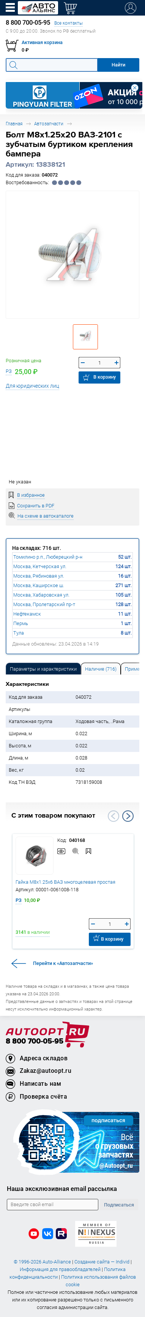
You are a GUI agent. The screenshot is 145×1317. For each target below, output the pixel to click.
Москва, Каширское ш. (38, 585)
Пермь (20, 623)
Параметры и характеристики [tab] (43, 669)
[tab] (43, 668)
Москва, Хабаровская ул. (41, 595)
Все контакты (68, 23)
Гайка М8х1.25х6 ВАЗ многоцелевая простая (65, 882)
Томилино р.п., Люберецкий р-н (47, 557)
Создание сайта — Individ (101, 1262)
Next (128, 816)
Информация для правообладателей (60, 1269)
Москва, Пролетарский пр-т (44, 604)
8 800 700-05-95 (34, 1041)
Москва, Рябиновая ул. (38, 576)
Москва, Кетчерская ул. (39, 566)
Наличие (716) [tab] (101, 669)
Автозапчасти (48, 123)
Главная (14, 123)
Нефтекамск (27, 614)
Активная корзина (42, 42)
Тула (18, 633)
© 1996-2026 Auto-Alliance (42, 1262)
